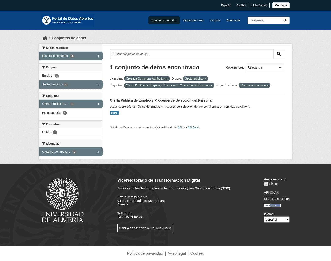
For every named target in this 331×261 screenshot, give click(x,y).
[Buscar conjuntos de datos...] (269, 20)
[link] (281, 5)
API (180, 127)
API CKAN (271, 192)
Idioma (268, 214)
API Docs (193, 127)
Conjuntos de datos (164, 20)
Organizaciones (193, 20)
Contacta (281, 5)
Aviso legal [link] (177, 253)
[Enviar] (285, 20)
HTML (114, 113)
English (241, 5)
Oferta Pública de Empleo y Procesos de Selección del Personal (161, 100)
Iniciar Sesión (259, 5)
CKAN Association (277, 199)
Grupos (215, 20)
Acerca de (233, 20)
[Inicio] (45, 38)
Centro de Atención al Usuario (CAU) (145, 228)
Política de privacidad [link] (145, 253)
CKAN (271, 183)
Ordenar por (234, 67)
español (226, 5)
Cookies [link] (197, 253)
